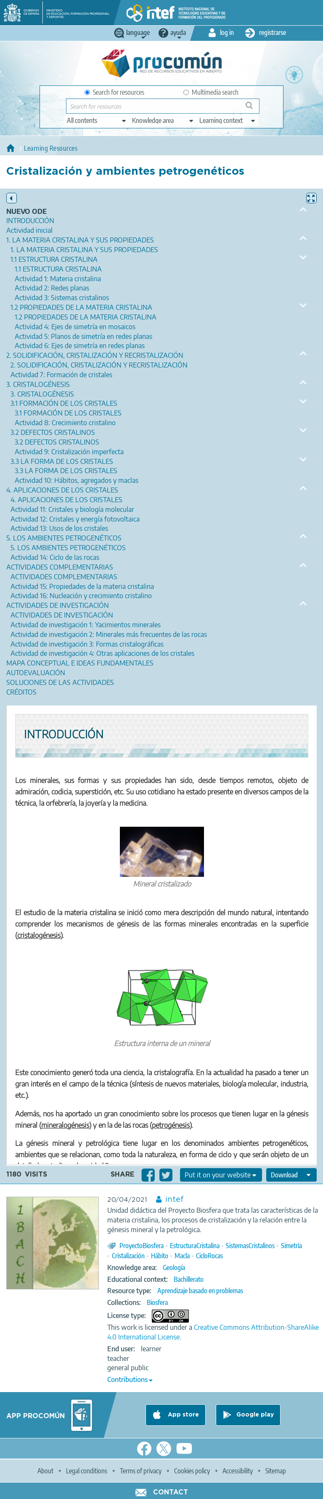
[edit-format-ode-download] (291, 1175)
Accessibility (237, 1471)
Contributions (127, 1379)
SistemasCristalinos (250, 1245)
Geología (174, 1267)
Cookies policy (192, 1471)
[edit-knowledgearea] (163, 120)
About (45, 1471)
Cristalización (128, 1255)
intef (174, 1199)
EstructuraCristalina (195, 1245)
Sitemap (275, 1471)
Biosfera (157, 1302)
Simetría (291, 1245)
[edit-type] (97, 120)
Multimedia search (210, 92)
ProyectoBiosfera (141, 1245)
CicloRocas (209, 1255)
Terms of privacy (141, 1471)
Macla (182, 1255)
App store (182, 1414)
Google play (255, 1414)
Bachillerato (189, 1279)
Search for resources (114, 92)
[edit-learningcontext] (228, 120)
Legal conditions (86, 1471)
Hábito (159, 1255)
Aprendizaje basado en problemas (200, 1290)
